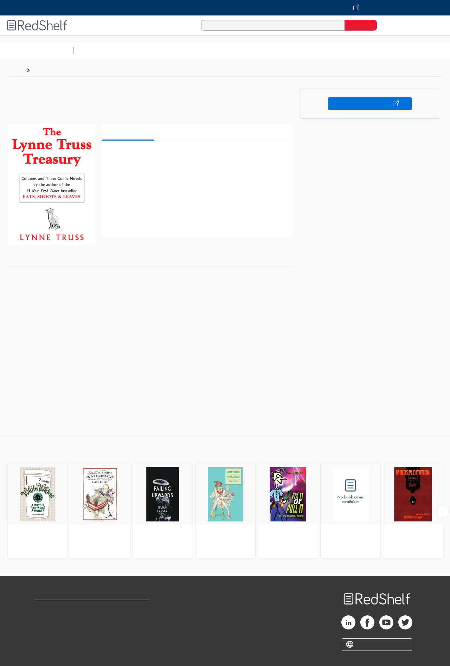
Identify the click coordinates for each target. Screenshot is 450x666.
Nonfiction (425, 50)
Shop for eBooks (57, 608)
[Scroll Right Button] (443, 511)
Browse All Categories (36, 50)
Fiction (397, 50)
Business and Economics (273, 50)
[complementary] (225, 498)
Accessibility (128, 631)
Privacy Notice (54, 631)
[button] (198, 157)
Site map (46, 642)
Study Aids (95, 50)
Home (15, 70)
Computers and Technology (200, 50)
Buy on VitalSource (370, 103)
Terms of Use (129, 608)
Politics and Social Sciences (346, 50)
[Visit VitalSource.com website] (225, 7)
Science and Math (138, 50)
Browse (43, 70)
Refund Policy (129, 619)
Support (45, 619)
